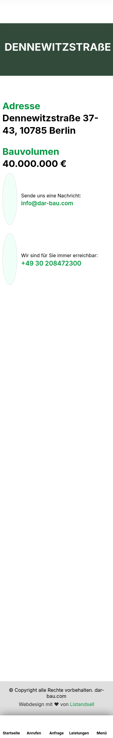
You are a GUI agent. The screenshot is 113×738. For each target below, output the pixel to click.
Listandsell (82, 704)
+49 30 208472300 (51, 263)
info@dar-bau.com (47, 203)
